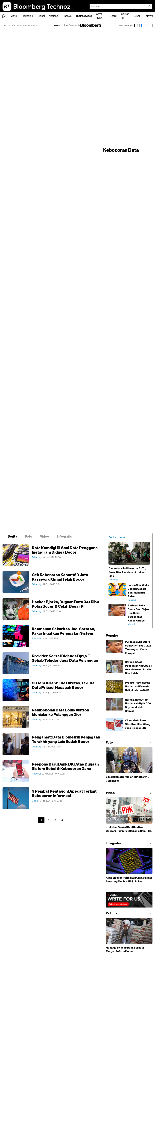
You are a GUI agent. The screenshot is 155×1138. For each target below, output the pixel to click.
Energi (113, 16)
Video (44, 536)
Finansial (67, 16)
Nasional (53, 16)
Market (14, 16)
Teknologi (28, 16)
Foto (28, 536)
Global (41, 16)
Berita (12, 536)
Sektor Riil (125, 16)
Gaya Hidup (99, 16)
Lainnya (149, 16)
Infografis (64, 536)
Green (137, 16)
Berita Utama (116, 537)
